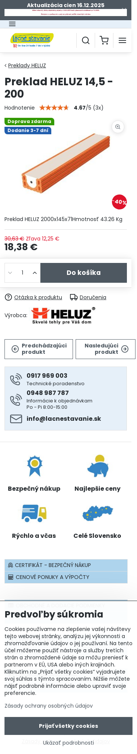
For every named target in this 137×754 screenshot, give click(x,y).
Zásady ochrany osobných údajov (48, 709)
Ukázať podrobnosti (68, 746)
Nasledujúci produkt (107, 349)
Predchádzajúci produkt (39, 349)
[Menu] (122, 40)
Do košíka (84, 272)
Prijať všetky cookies (68, 729)
